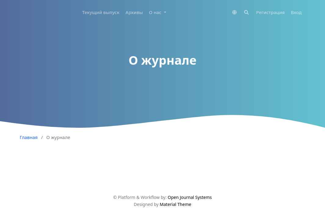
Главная (29, 137)
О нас (156, 12)
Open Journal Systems (190, 197)
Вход (296, 12)
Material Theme (175, 204)
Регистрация (270, 12)
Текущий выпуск (100, 12)
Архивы (134, 12)
